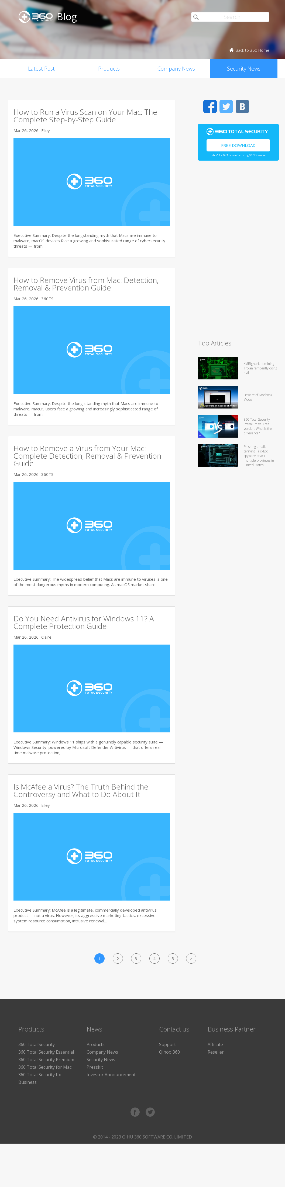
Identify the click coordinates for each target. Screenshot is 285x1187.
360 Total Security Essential (46, 1052)
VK (242, 106)
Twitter (226, 106)
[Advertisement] (238, 252)
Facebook (210, 106)
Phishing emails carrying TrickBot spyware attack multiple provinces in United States (259, 455)
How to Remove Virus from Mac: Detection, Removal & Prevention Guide (86, 284)
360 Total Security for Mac (44, 1067)
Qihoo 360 (169, 1052)
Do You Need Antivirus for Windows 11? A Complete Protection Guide (83, 622)
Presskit (95, 1067)
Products (109, 68)
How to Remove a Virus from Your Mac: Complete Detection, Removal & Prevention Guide (87, 455)
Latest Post (41, 68)
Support (167, 1044)
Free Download (238, 145)
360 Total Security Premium (46, 1060)
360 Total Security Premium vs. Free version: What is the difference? (258, 426)
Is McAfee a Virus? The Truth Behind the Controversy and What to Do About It (80, 790)
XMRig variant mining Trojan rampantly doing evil (260, 368)
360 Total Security (36, 1044)
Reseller (216, 1052)
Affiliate (215, 1044)
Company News (176, 68)
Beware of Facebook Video (258, 397)
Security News (243, 68)
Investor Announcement (111, 1075)
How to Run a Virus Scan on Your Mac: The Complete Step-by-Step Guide (85, 115)
